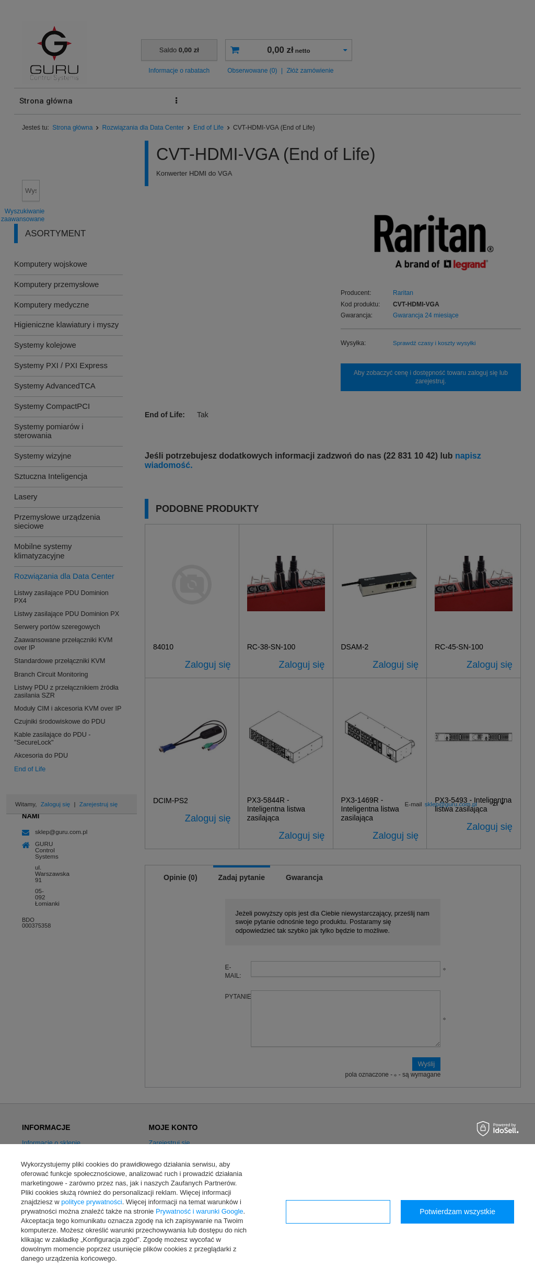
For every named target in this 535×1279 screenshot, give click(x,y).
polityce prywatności (91, 1202)
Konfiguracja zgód (338, 1211)
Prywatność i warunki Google (199, 1211)
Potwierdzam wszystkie (457, 1211)
